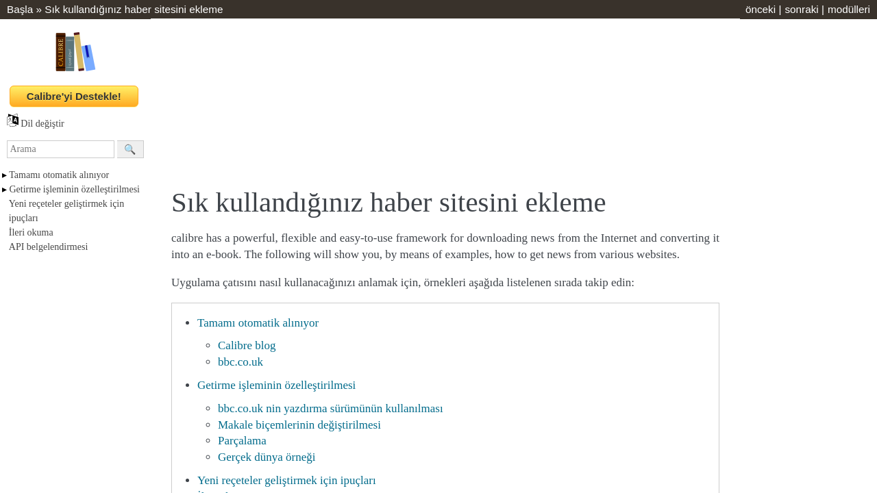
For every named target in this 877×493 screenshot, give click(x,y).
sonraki (801, 9)
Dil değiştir (35, 123)
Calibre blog (247, 345)
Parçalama (242, 440)
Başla (20, 9)
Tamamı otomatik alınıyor (59, 175)
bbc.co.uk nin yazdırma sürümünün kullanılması (330, 408)
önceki (760, 9)
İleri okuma (31, 232)
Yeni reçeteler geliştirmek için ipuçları (286, 480)
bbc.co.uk (240, 361)
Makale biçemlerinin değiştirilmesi (299, 424)
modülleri (849, 9)
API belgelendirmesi (48, 247)
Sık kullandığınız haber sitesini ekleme (134, 9)
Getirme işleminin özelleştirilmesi (75, 189)
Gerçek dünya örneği (267, 457)
